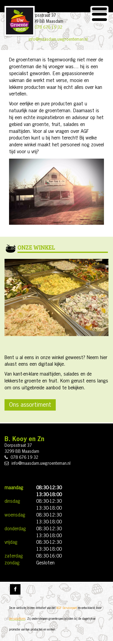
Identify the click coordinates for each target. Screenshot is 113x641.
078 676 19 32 (48, 27)
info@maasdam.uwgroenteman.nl (58, 39)
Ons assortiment (30, 405)
